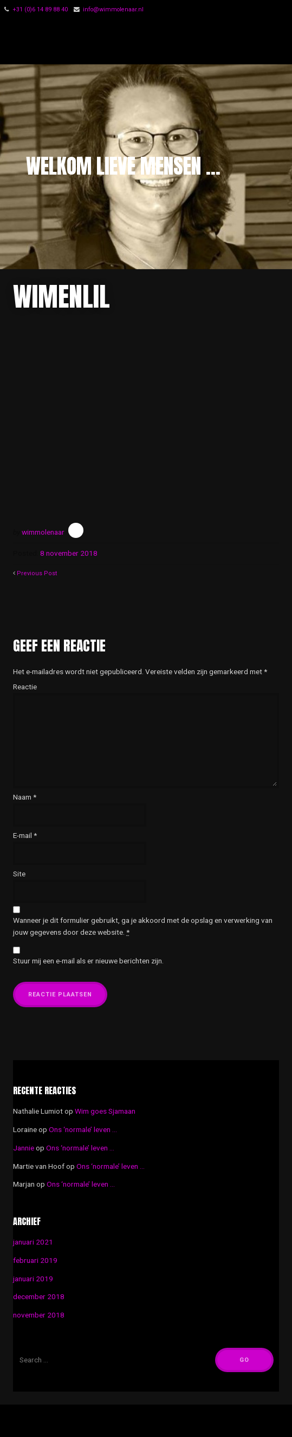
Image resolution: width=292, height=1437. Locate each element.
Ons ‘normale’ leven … (83, 1129)
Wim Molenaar (80, 42)
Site (19, 873)
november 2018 (38, 1314)
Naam (24, 797)
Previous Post (37, 573)
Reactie (25, 686)
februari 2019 (35, 1260)
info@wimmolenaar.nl (113, 9)
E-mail (25, 835)
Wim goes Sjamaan (105, 1111)
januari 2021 (33, 1242)
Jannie (23, 1147)
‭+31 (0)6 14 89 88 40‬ (40, 9)
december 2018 (38, 1296)
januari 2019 (33, 1278)
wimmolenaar (43, 532)
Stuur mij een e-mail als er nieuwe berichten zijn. (88, 960)
